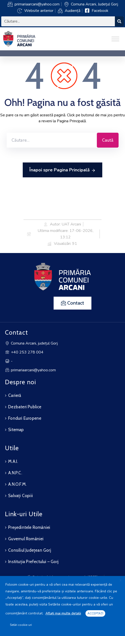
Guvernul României (25, 538)
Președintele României (29, 527)
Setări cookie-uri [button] (21, 625)
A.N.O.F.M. (17, 484)
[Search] (119, 21)
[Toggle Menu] (115, 38)
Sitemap (16, 429)
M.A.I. (13, 461)
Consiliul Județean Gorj (29, 550)
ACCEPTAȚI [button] (95, 613)
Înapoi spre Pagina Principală (62, 170)
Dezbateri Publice (24, 406)
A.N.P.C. (15, 472)
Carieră (14, 395)
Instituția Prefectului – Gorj (33, 561)
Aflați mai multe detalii (63, 613)
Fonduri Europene (24, 418)
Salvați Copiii (20, 495)
